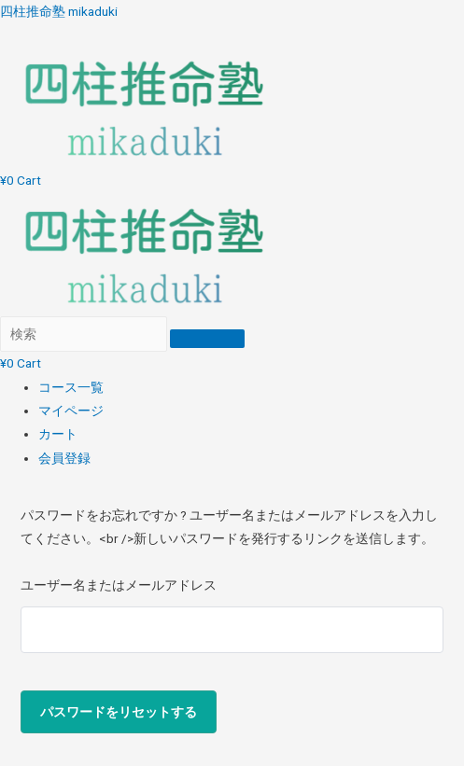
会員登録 (64, 458)
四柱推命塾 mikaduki (59, 11)
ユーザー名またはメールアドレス (119, 585)
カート (57, 433)
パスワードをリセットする (118, 711)
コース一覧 (71, 387)
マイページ (71, 410)
